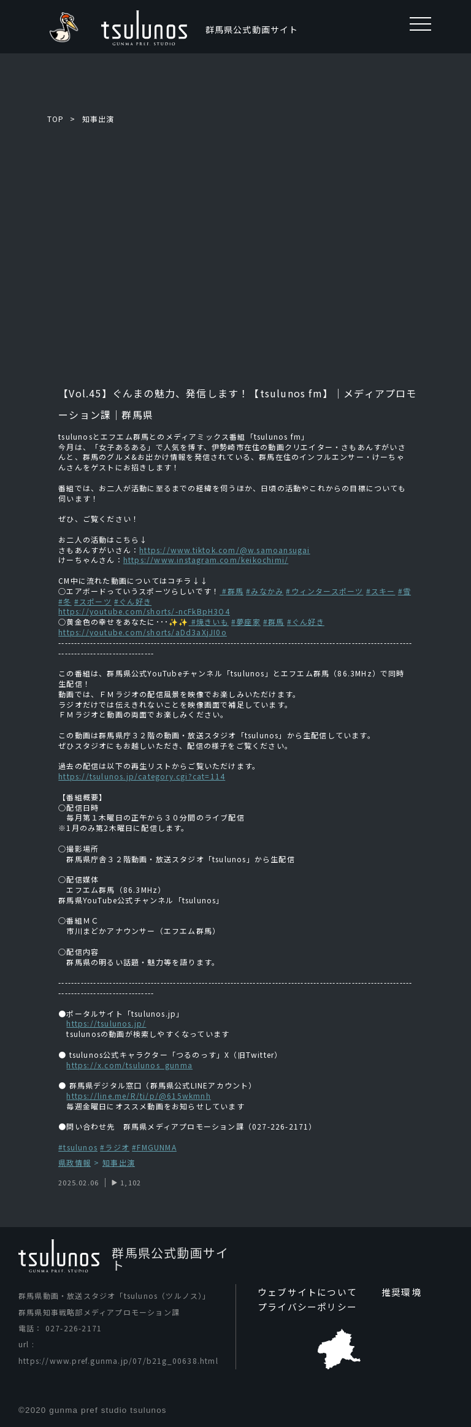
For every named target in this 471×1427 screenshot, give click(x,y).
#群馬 (231, 591)
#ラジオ (114, 1147)
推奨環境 (394, 1293)
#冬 (64, 601)
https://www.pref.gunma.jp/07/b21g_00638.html (118, 1360)
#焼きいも (209, 621)
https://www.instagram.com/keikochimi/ (205, 559)
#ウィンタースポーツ (324, 591)
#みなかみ (264, 591)
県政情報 (74, 1163)
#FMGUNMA (154, 1147)
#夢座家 (246, 621)
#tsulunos (78, 1147)
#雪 (404, 591)
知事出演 (98, 118)
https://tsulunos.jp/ (106, 1023)
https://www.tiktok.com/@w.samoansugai (224, 550)
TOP (55, 118)
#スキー (381, 591)
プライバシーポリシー (304, 1307)
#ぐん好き (132, 601)
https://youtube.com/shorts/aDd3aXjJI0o (142, 632)
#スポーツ (93, 601)
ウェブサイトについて (304, 1293)
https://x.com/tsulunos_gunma (129, 1065)
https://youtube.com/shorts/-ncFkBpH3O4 (144, 611)
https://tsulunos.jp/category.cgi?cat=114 (141, 776)
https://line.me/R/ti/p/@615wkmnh (138, 1095)
